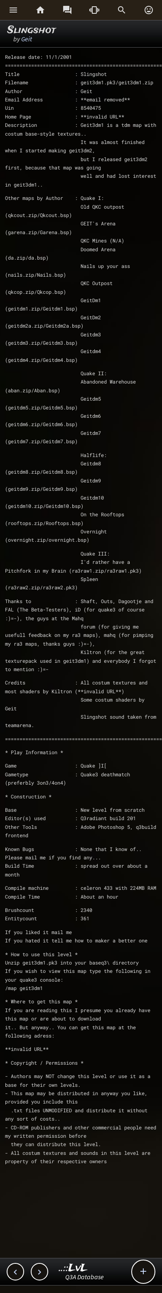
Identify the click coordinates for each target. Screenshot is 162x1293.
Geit (26, 39)
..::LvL (73, 1268)
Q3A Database (84, 1277)
